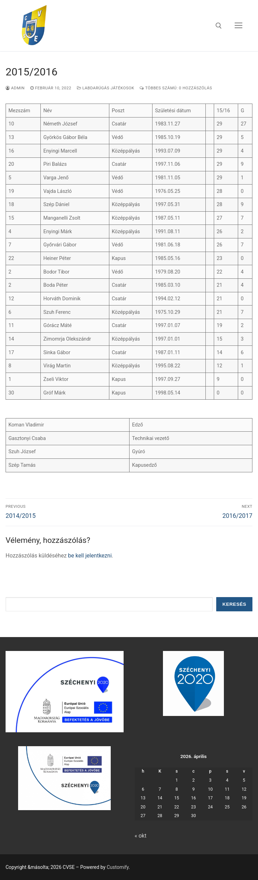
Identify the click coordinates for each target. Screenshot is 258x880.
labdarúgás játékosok (105, 87)
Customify (117, 867)
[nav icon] (238, 25)
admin (15, 87)
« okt (141, 835)
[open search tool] (219, 26)
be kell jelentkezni (89, 555)
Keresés (234, 604)
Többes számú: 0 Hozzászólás (176, 87)
